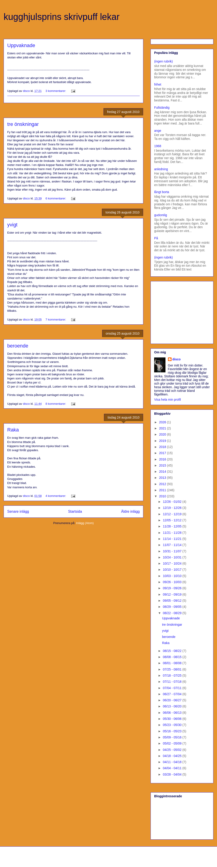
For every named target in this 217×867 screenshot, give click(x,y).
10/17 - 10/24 (172, 563)
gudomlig (160, 215)
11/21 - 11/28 (172, 532)
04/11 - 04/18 (172, 762)
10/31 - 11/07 (172, 551)
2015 (163, 465)
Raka (13, 430)
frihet (157, 84)
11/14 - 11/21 (172, 539)
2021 (163, 428)
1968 (157, 146)
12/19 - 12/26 (172, 508)
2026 (163, 422)
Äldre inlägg (130, 511)
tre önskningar (23, 124)
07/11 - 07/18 (172, 681)
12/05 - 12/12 (172, 520)
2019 (163, 441)
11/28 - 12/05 (172, 526)
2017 (163, 453)
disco (176, 359)
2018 (163, 447)
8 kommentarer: (56, 403)
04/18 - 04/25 (172, 756)
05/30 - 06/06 (172, 719)
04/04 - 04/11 (172, 768)
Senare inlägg (18, 511)
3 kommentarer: (56, 91)
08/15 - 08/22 (172, 651)
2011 (163, 490)
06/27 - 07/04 (172, 694)
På (156, 238)
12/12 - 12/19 (172, 514)
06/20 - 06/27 (172, 700)
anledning (161, 169)
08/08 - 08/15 (172, 657)
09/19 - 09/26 (172, 588)
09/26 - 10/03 (172, 582)
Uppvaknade (21, 45)
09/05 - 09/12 (172, 600)
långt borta (161, 192)
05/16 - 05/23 (172, 731)
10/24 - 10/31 (172, 557)
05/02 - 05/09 (172, 743)
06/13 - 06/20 (172, 706)
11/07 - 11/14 (172, 545)
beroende (17, 346)
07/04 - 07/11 (172, 688)
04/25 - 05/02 (172, 750)
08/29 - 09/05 (172, 606)
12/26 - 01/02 (172, 501)
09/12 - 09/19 (172, 594)
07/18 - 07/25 (172, 675)
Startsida (75, 511)
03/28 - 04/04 (172, 774)
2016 (163, 459)
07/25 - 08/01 (172, 669)
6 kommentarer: (56, 198)
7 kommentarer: (56, 319)
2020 (163, 434)
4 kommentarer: (56, 496)
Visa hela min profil (167, 399)
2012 (163, 484)
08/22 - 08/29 (172, 613)
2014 (163, 471)
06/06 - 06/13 (172, 712)
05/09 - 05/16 (172, 737)
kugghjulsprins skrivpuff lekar (62, 17)
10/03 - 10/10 (172, 576)
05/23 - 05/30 (172, 725)
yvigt (12, 225)
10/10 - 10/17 (172, 569)
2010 (163, 496)
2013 (163, 477)
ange (157, 130)
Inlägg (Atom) (85, 523)
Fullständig (162, 107)
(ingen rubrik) (163, 61)
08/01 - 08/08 (172, 663)
